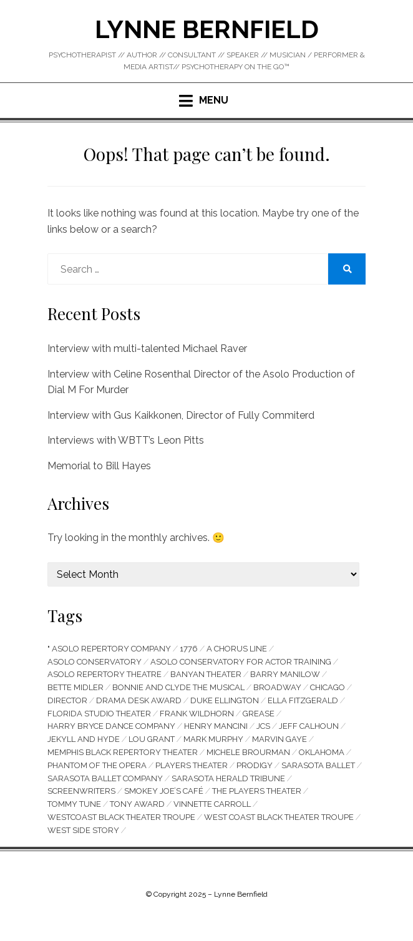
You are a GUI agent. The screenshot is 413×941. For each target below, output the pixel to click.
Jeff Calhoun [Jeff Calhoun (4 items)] (309, 726)
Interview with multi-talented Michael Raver (147, 348)
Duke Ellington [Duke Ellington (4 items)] (224, 700)
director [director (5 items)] (67, 700)
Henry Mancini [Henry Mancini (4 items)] (216, 726)
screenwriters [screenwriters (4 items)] (81, 791)
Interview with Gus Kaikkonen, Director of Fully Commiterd (180, 415)
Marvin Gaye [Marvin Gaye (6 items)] (279, 739)
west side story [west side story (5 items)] (83, 830)
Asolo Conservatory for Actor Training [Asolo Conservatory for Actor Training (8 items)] (240, 661)
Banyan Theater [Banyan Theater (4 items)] (205, 674)
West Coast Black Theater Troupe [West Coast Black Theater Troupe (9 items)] (279, 817)
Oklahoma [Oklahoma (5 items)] (321, 752)
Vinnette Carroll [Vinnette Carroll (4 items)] (212, 804)
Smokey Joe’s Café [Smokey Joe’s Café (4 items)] (163, 791)
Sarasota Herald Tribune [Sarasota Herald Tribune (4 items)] (228, 778)
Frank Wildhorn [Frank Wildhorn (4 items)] (197, 713)
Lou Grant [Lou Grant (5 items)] (152, 739)
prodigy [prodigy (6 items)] (254, 765)
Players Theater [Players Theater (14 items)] (191, 765)
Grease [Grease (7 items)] (259, 713)
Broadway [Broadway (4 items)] (277, 687)
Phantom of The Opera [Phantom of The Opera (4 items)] (97, 765)
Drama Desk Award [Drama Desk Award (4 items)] (139, 700)
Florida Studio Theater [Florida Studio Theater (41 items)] (99, 713)
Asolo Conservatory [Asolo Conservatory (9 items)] (94, 661)
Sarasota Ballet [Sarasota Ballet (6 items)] (318, 765)
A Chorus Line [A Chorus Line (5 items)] (236, 648)
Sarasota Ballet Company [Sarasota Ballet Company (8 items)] (105, 778)
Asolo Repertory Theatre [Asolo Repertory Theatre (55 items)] (104, 674)
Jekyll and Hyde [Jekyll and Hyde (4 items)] (83, 739)
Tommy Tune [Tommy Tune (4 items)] (74, 804)
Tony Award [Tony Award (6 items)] (137, 804)
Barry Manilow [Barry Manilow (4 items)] (285, 674)
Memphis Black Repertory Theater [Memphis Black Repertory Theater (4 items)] (122, 752)
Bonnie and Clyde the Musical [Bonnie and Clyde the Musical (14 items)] (178, 687)
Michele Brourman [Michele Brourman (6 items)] (248, 752)
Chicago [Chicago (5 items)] (327, 687)
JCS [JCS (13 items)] (263, 726)
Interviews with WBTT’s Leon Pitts (125, 440)
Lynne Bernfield (207, 29)
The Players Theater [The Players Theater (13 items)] (256, 791)
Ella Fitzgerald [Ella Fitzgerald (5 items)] (303, 700)
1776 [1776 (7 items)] (189, 648)
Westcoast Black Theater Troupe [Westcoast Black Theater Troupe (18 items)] (121, 817)
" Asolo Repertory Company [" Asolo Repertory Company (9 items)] (109, 648)
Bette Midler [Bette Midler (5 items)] (75, 687)
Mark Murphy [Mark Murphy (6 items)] (213, 739)
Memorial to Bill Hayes (99, 466)
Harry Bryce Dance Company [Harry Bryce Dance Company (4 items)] (111, 726)
